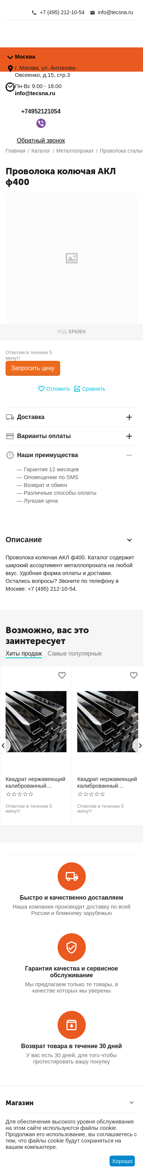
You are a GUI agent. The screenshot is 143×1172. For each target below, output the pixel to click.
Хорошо (122, 1161)
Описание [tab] (70, 539)
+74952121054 (41, 112)
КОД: (63, 331)
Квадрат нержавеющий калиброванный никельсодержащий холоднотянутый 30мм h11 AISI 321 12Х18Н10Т (107, 782)
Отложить (54, 389)
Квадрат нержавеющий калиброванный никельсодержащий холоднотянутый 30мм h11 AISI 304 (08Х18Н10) (35, 782)
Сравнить (89, 389)
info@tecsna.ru (35, 93)
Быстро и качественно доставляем (71, 897)
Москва (25, 56)
